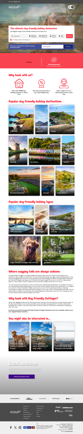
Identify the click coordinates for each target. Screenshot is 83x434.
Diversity (25, 408)
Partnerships (26, 412)
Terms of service (40, 406)
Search (69, 36)
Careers (25, 410)
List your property (27, 414)
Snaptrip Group (69, 431)
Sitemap (38, 416)
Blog (37, 412)
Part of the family (14, 1)
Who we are (26, 406)
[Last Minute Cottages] (15, 7)
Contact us (39, 410)
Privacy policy (39, 408)
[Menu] (71, 7)
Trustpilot (29, 62)
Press (37, 414)
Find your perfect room (21, 376)
